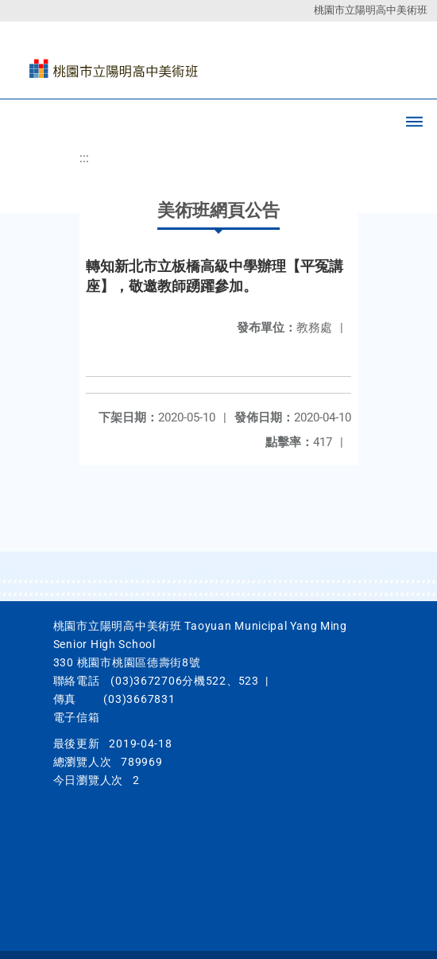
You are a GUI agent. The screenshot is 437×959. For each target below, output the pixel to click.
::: (84, 157)
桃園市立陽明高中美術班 (370, 10)
